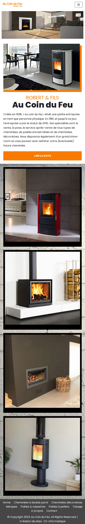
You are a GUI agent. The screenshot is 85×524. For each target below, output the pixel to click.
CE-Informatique (54, 521)
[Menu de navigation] (79, 4)
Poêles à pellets (59, 507)
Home (7, 502)
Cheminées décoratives (66, 502)
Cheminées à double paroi (31, 502)
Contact (51, 511)
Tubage (78, 507)
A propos (37, 511)
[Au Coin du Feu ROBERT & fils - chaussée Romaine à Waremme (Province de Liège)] (12, 4)
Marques (11, 507)
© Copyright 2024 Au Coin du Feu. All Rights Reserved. (42, 517)
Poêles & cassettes (33, 507)
